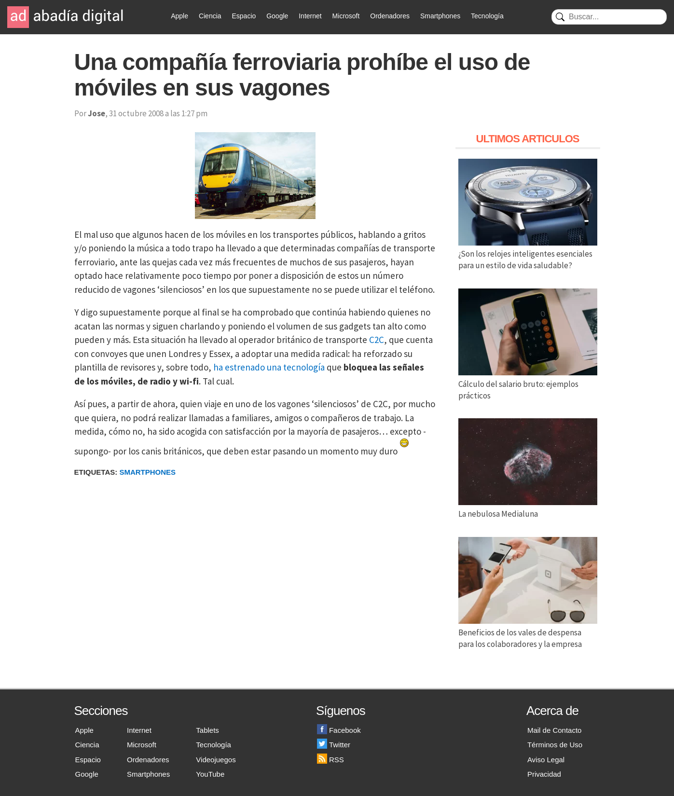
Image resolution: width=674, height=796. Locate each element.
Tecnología (487, 16)
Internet (310, 16)
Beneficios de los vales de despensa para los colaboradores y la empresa (527, 632)
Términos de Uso (554, 745)
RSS (330, 759)
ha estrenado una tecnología (269, 367)
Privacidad (544, 774)
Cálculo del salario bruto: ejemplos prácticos (527, 384)
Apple (179, 16)
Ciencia (210, 16)
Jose (96, 113)
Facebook (339, 730)
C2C (376, 339)
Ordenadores (390, 16)
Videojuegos (215, 759)
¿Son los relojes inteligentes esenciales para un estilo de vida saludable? (527, 254)
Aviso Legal (545, 759)
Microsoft (346, 16)
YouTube (210, 774)
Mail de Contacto (554, 730)
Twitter (333, 745)
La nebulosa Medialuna (527, 508)
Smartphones (440, 16)
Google (277, 16)
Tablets (207, 730)
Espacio (244, 16)
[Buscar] (609, 17)
